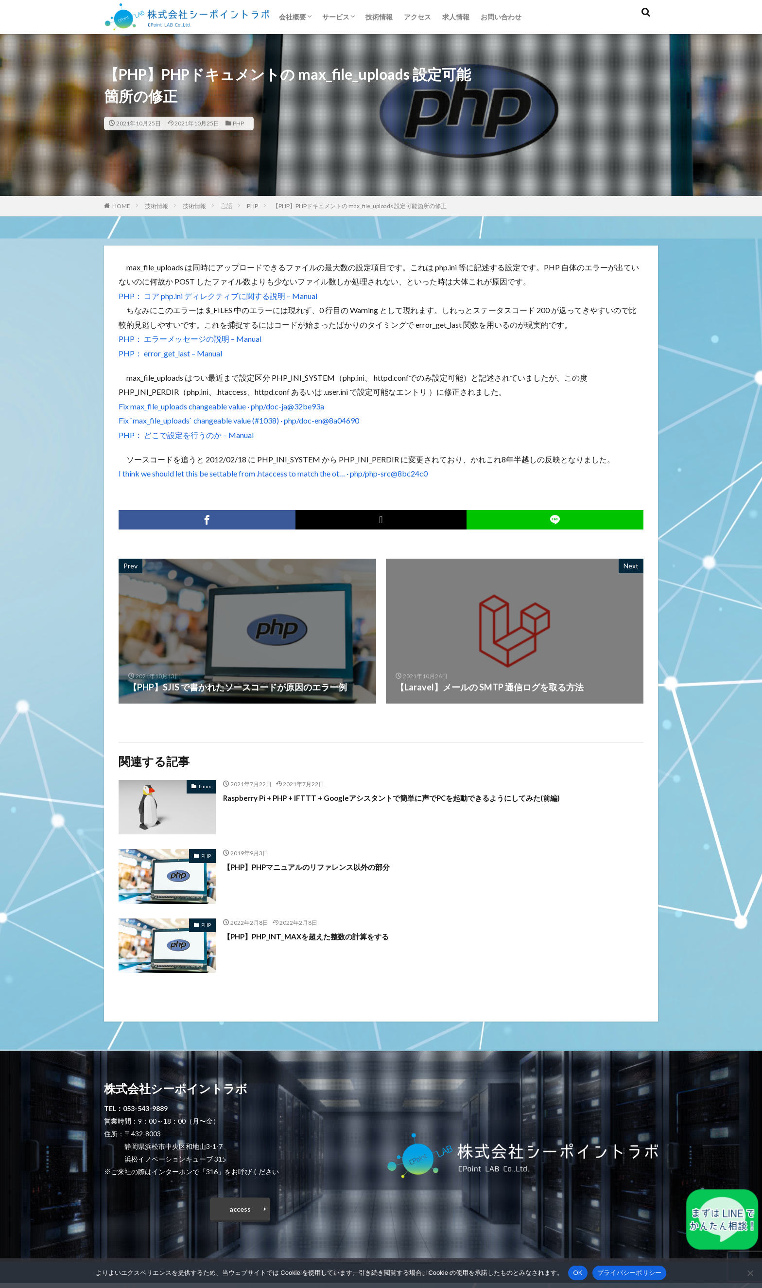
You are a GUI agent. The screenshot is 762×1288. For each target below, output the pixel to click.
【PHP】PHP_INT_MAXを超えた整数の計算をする (322, 936)
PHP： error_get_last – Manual (170, 353)
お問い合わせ (501, 17)
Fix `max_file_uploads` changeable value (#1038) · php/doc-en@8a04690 (239, 420)
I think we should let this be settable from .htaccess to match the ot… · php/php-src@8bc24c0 (273, 473)
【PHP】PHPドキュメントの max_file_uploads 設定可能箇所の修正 (360, 206)
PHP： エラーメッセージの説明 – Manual (190, 338)
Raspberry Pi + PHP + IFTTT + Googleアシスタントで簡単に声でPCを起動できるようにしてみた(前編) (423, 797)
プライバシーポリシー (629, 1272)
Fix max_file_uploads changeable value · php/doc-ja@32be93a (221, 406)
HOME (121, 206)
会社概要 (292, 17)
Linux (205, 786)
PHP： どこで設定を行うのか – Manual (186, 435)
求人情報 (455, 17)
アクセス (417, 17)
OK (577, 1272)
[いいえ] (750, 1273)
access (240, 1211)
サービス (335, 17)
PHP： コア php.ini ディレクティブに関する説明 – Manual (218, 295)
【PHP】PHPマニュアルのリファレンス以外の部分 (323, 866)
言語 (226, 206)
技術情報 (379, 17)
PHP (238, 123)
